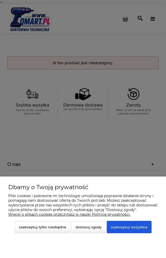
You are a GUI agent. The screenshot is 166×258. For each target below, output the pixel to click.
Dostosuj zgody (89, 227)
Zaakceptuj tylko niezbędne (42, 227)
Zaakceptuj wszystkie (129, 227)
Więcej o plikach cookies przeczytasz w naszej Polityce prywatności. (69, 214)
